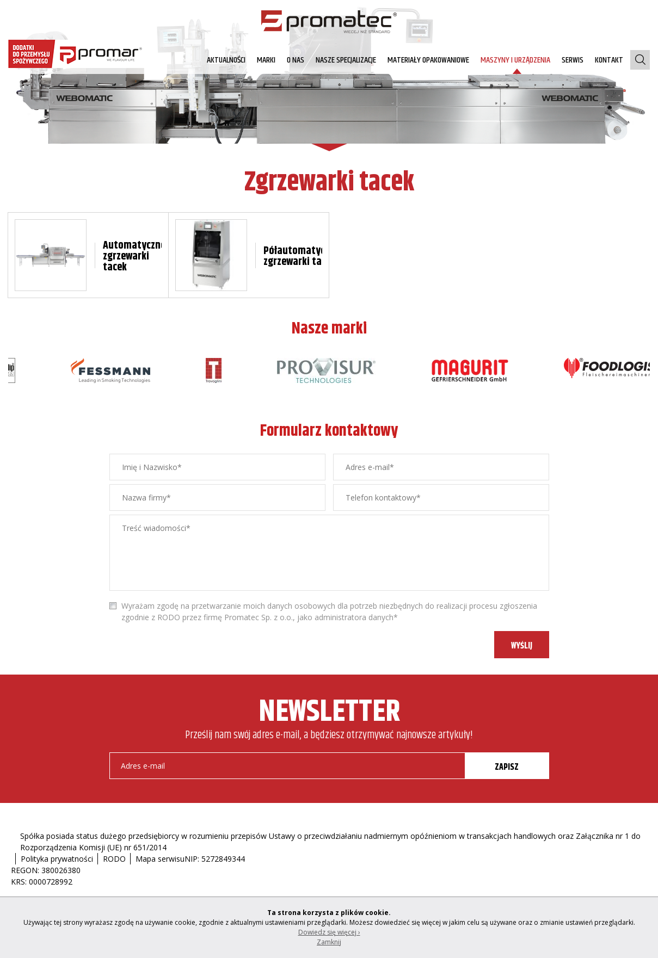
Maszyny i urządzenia (515, 60)
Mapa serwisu (160, 859)
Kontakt (609, 60)
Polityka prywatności (57, 859)
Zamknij (329, 942)
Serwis (572, 60)
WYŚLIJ (521, 646)
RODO (114, 859)
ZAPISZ (507, 767)
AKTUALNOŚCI (226, 60)
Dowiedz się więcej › (329, 932)
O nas (295, 60)
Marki (266, 60)
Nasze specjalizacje (346, 60)
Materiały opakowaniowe (428, 60)
